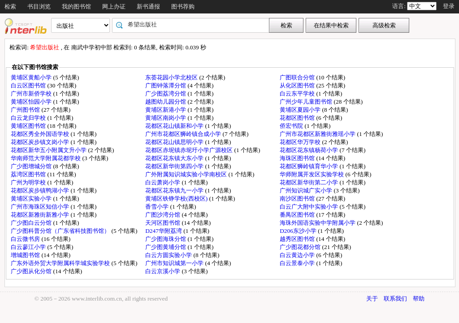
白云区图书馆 (29, 85)
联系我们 (395, 298)
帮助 (418, 298)
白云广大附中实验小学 (309, 206)
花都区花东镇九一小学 (175, 190)
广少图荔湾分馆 (166, 93)
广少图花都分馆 (301, 247)
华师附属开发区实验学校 (312, 174)
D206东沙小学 (299, 230)
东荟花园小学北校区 (172, 77)
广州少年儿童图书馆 (306, 101)
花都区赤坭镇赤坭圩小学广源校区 (189, 150)
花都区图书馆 (298, 117)
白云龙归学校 (29, 117)
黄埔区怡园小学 (32, 101)
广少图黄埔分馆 (166, 247)
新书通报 (148, 6)
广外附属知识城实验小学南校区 (186, 174)
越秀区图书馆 (298, 239)
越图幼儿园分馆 (166, 101)
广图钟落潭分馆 (166, 85)
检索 (10, 6)
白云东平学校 (298, 93)
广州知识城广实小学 (306, 190)
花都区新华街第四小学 (175, 166)
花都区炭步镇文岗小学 (40, 142)
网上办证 (114, 6)
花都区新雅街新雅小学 (40, 214)
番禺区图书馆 (298, 214)
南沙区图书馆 (298, 198)
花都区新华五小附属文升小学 (49, 150)
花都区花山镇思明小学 (175, 142)
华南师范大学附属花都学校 (46, 158)
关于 (372, 298)
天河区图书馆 (163, 222)
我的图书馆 (76, 6)
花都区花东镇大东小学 (175, 158)
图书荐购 (183, 6)
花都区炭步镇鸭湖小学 (40, 190)
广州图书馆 (26, 109)
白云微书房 (26, 239)
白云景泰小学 (298, 263)
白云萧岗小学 (163, 182)
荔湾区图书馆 (29, 174)
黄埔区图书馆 (29, 125)
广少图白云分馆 (32, 222)
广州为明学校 (29, 182)
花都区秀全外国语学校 (40, 134)
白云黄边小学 (298, 255)
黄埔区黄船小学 (32, 77)
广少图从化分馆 (32, 271)
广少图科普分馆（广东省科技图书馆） (61, 230)
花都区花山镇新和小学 (175, 125)
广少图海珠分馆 (166, 239)
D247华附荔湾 (164, 230)
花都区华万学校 (301, 142)
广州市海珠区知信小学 (40, 206)
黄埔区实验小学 (32, 198)
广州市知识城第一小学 (175, 263)
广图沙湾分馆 (163, 214)
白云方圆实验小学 (169, 255)
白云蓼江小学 (29, 247)
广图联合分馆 (298, 77)
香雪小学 (157, 206)
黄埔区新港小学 (166, 109)
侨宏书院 (292, 125)
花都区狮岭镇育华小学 (309, 166)
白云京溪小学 (163, 271)
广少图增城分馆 (32, 166)
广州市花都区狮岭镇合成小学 (183, 134)
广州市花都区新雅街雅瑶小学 (318, 134)
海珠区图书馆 (298, 158)
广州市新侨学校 (32, 93)
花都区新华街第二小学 (309, 182)
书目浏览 (39, 6)
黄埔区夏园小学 (301, 109)
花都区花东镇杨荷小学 (309, 150)
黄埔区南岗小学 (166, 117)
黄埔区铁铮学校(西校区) (177, 198)
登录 (449, 6)
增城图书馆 (26, 255)
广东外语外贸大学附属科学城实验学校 (61, 263)
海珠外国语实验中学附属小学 (318, 222)
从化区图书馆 (298, 85)
